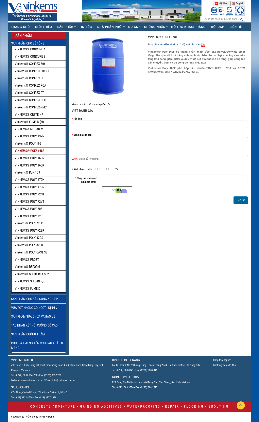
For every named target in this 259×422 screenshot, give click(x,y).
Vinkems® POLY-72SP (29, 223)
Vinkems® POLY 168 (28, 143)
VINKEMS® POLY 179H (29, 180)
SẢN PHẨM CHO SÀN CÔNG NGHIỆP (34, 299)
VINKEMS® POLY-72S (28, 216)
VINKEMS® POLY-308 (28, 209)
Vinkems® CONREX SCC (30, 100)
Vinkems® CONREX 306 (30, 64)
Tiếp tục (240, 200)
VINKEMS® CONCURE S (30, 56)
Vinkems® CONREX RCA (30, 85)
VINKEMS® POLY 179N (29, 187)
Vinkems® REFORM (27, 267)
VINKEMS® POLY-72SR (29, 230)
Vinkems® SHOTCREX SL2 (32, 274)
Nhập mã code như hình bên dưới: (87, 180)
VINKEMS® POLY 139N (29, 136)
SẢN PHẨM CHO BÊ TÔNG (27, 43)
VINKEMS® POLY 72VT (29, 202)
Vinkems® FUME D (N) (29, 122)
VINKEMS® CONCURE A (30, 49)
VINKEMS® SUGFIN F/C (30, 281)
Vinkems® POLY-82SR (29, 245)
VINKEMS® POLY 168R (29, 165)
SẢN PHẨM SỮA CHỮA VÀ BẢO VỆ (33, 316)
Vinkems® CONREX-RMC (31, 107)
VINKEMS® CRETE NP (29, 115)
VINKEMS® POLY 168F (29, 151)
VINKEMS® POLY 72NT (29, 194)
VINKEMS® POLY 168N (29, 158)
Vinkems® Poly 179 (27, 172)
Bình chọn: (79, 169)
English (237, 3)
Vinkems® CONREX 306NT (32, 71)
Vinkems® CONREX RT (29, 93)
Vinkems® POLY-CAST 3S (31, 252)
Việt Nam (221, 3)
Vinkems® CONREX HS (29, 78)
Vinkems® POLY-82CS (29, 238)
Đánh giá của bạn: (82, 134)
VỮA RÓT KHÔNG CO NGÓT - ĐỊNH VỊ (34, 308)
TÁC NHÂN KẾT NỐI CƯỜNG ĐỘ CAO (34, 325)
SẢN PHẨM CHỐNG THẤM (28, 334)
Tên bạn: (78, 118)
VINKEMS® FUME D (27, 289)
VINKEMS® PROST (27, 260)
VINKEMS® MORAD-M (29, 129)
